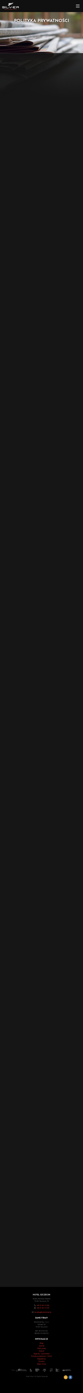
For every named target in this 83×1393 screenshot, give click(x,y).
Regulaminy (41, 1359)
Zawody (41, 1346)
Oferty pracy (41, 1348)
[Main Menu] (78, 6)
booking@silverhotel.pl (42, 1312)
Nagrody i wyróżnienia (42, 1354)
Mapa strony (41, 1364)
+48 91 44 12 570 (43, 1308)
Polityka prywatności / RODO (41, 1356)
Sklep (41, 1343)
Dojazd (41, 1351)
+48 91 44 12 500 (43, 1305)
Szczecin (41, 1361)
